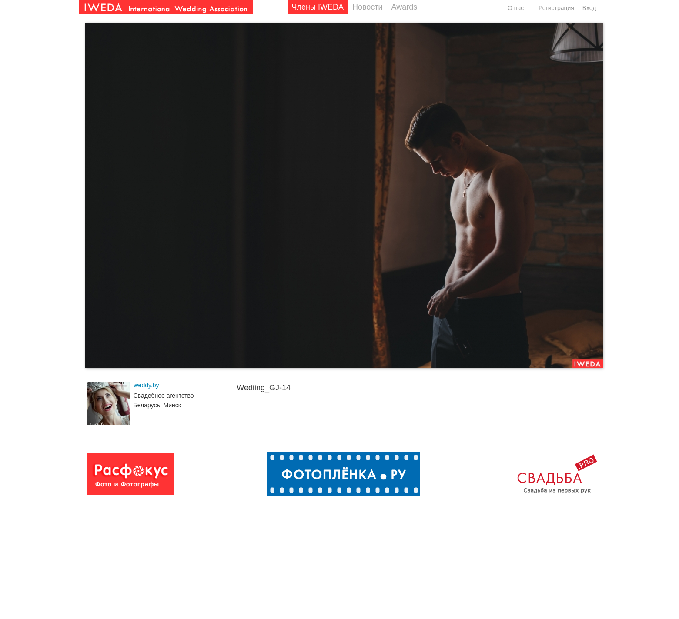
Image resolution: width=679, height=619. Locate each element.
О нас (516, 7)
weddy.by (146, 385)
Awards (404, 7)
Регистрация (556, 7)
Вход (589, 7)
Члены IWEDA (318, 7)
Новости (367, 7)
